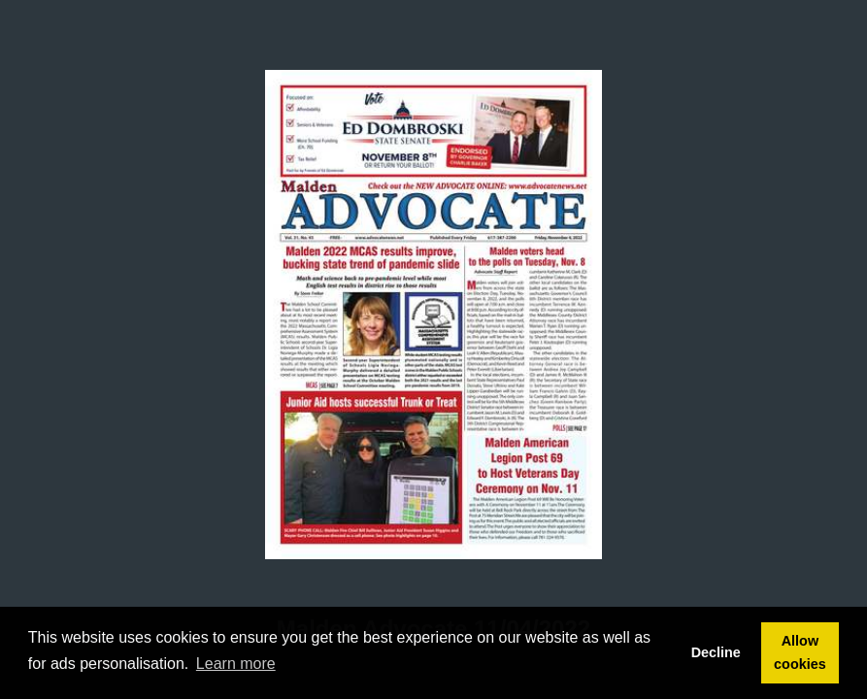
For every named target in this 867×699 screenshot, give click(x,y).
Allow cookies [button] (800, 652)
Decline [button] (716, 652)
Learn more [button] (236, 663)
